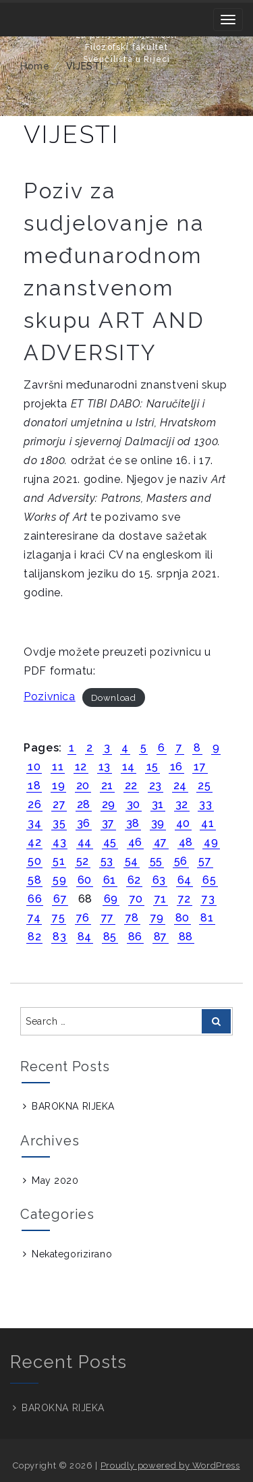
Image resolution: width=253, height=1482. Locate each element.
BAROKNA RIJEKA (73, 1106)
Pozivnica (50, 696)
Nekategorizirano (72, 1254)
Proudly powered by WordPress (170, 1465)
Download (113, 697)
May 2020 (55, 1180)
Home (35, 66)
